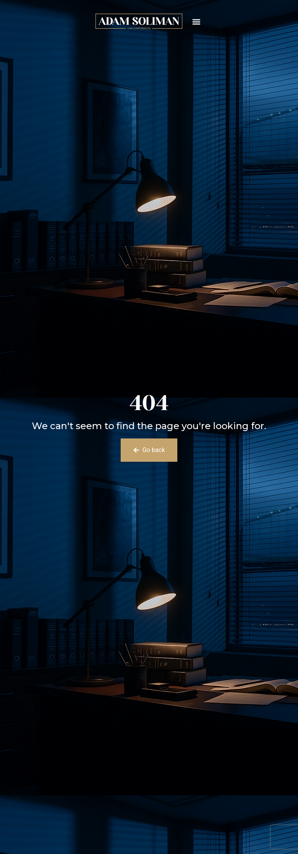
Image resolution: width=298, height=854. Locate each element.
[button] (196, 21)
